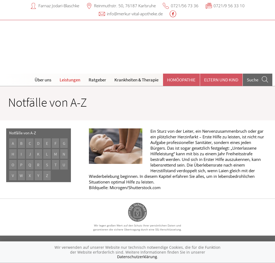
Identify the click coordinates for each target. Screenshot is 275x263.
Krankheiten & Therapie (136, 80)
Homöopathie (181, 80)
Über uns (43, 80)
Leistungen (70, 80)
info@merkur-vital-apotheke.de (135, 13)
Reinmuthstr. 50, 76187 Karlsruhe (125, 5)
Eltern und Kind (221, 80)
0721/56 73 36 (184, 5)
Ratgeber (97, 80)
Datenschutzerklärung (137, 256)
